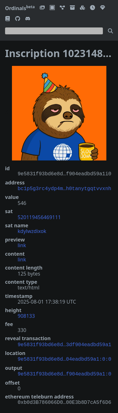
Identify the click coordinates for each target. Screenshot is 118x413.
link (22, 244)
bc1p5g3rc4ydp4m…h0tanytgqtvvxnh (64, 188)
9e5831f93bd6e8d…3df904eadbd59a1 (64, 343)
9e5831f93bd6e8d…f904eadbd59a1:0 (64, 371)
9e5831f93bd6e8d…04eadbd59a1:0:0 (64, 357)
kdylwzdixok (32, 230)
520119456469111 (39, 216)
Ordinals (20, 8)
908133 (26, 315)
